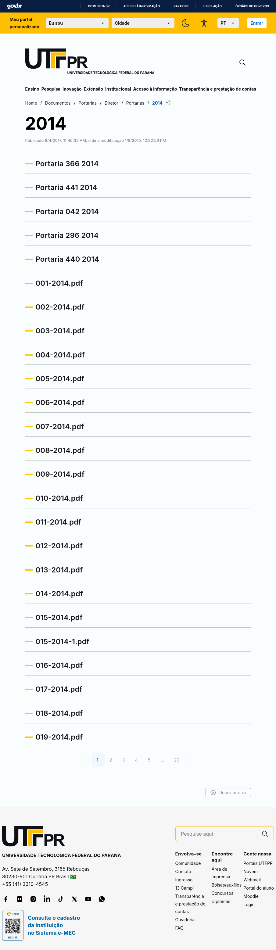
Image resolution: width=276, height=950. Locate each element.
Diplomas (221, 901)
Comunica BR (99, 6)
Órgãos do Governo (252, 6)
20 (176, 759)
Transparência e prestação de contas (217, 88)
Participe (181, 6)
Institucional (118, 88)
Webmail (252, 879)
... (162, 759)
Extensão (93, 88)
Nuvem (250, 871)
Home (31, 103)
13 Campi (184, 888)
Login (249, 904)
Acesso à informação (141, 6)
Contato (183, 871)
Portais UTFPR (258, 863)
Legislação (212, 6)
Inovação (72, 88)
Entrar (256, 23)
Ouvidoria (185, 919)
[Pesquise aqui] (218, 834)
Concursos (223, 893)
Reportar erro (228, 793)
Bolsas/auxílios (227, 884)
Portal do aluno (258, 888)
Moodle (251, 896)
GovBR (14, 6)
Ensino (32, 88)
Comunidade (188, 863)
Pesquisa (50, 88)
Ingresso (184, 879)
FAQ (179, 927)
